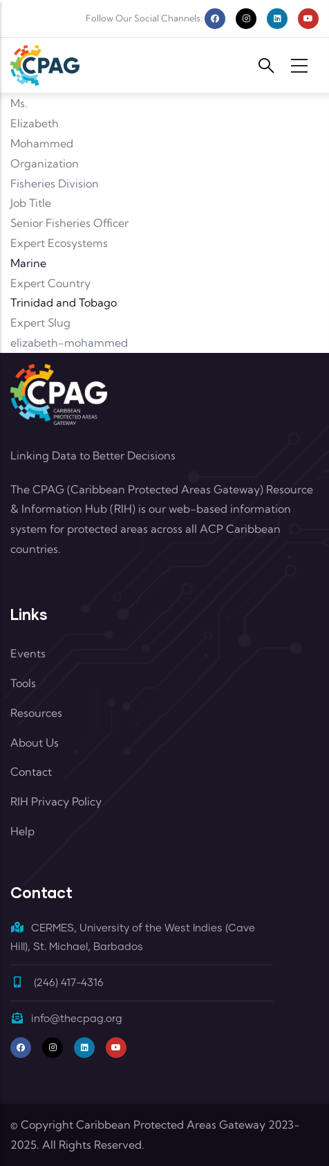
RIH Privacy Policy (56, 801)
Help (22, 831)
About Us (34, 742)
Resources (36, 713)
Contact (31, 771)
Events (28, 653)
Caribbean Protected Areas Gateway (170, 1124)
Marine (28, 263)
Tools (23, 683)
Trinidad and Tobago (63, 302)
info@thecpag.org (66, 1019)
